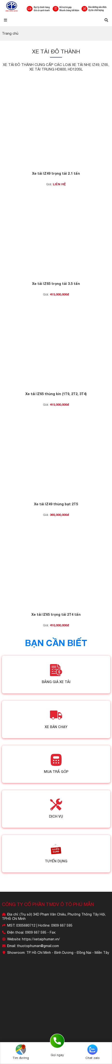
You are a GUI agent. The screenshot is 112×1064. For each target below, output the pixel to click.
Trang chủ (10, 33)
